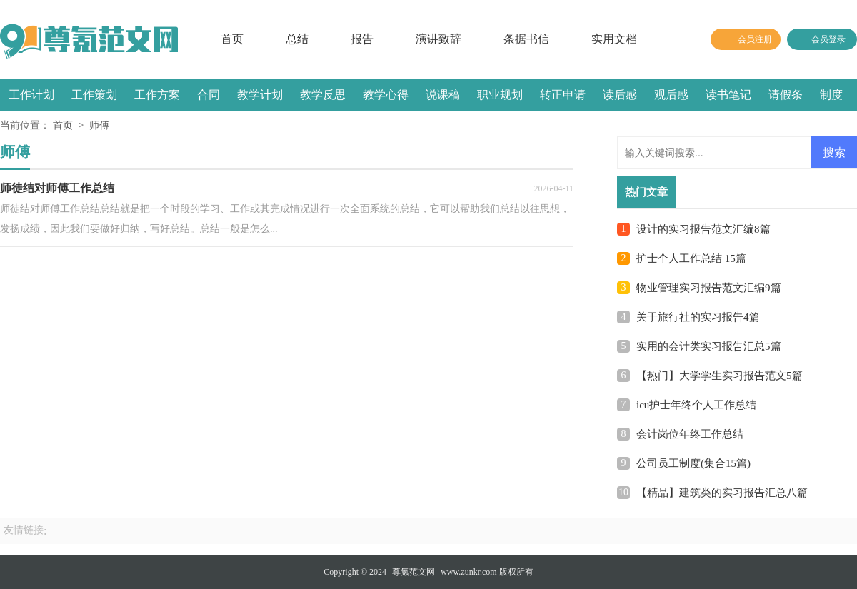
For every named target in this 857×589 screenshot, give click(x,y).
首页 (232, 39)
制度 (831, 95)
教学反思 (323, 95)
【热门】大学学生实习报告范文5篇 (719, 375)
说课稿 (443, 95)
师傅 (99, 125)
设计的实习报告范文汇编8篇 (703, 229)
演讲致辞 (438, 39)
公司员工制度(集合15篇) (693, 463)
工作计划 (31, 95)
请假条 (785, 95)
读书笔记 (728, 95)
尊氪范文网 (413, 572)
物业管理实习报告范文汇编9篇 (708, 287)
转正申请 (563, 95)
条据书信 (526, 39)
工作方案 (157, 95)
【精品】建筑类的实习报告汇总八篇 (722, 492)
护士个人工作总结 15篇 (691, 258)
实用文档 (614, 39)
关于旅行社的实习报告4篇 (698, 317)
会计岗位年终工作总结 (689, 434)
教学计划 (260, 95)
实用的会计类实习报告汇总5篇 (708, 346)
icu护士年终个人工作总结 (696, 405)
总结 (297, 39)
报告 (362, 39)
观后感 (671, 95)
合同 (208, 95)
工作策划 (94, 95)
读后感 (620, 95)
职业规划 (500, 95)
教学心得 (386, 95)
